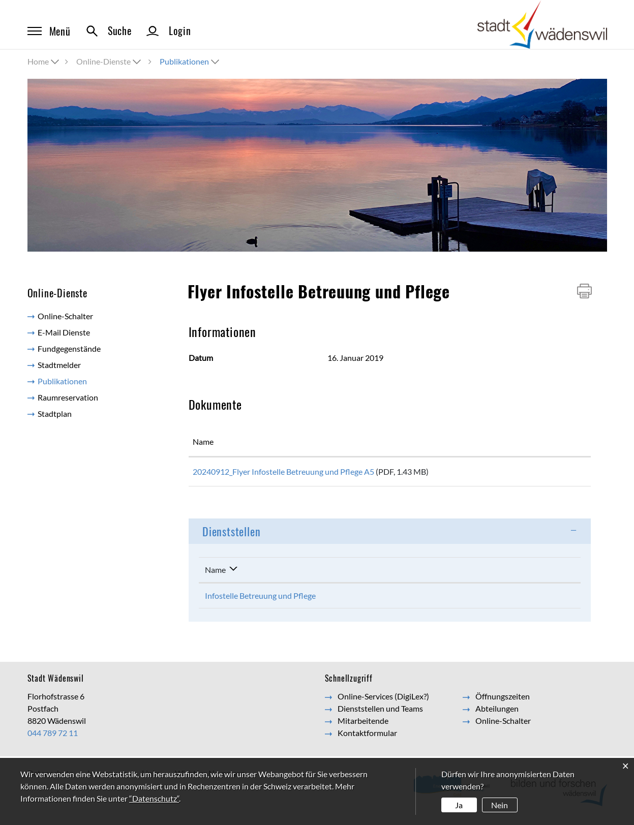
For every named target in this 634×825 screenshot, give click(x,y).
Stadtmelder (59, 365)
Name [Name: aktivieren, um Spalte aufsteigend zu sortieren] (203, 441)
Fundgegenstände (69, 348)
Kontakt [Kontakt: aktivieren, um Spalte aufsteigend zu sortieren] (494, 573)
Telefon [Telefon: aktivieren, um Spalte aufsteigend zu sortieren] (399, 573)
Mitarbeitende (363, 724)
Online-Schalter (65, 316)
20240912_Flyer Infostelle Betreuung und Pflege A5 (283, 471)
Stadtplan (55, 413)
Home (38, 61)
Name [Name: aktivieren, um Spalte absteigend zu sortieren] (215, 573)
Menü (49, 31)
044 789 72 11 (52, 736)
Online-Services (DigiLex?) (383, 700)
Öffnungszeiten (502, 700)
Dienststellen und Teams (380, 712)
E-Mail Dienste (64, 332)
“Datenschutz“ (154, 798)
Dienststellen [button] (231, 535)
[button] (109, 61)
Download (555, 473)
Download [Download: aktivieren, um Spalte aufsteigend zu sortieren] (544, 441)
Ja (459, 805)
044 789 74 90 (412, 599)
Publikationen (85, 380)
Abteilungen (497, 712)
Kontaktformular (509, 599)
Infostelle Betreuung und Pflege (260, 599)
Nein (499, 805)
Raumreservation (68, 397)
